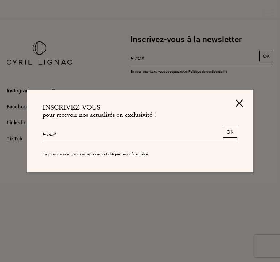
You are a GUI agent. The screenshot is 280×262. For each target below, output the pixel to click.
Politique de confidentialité (127, 154)
